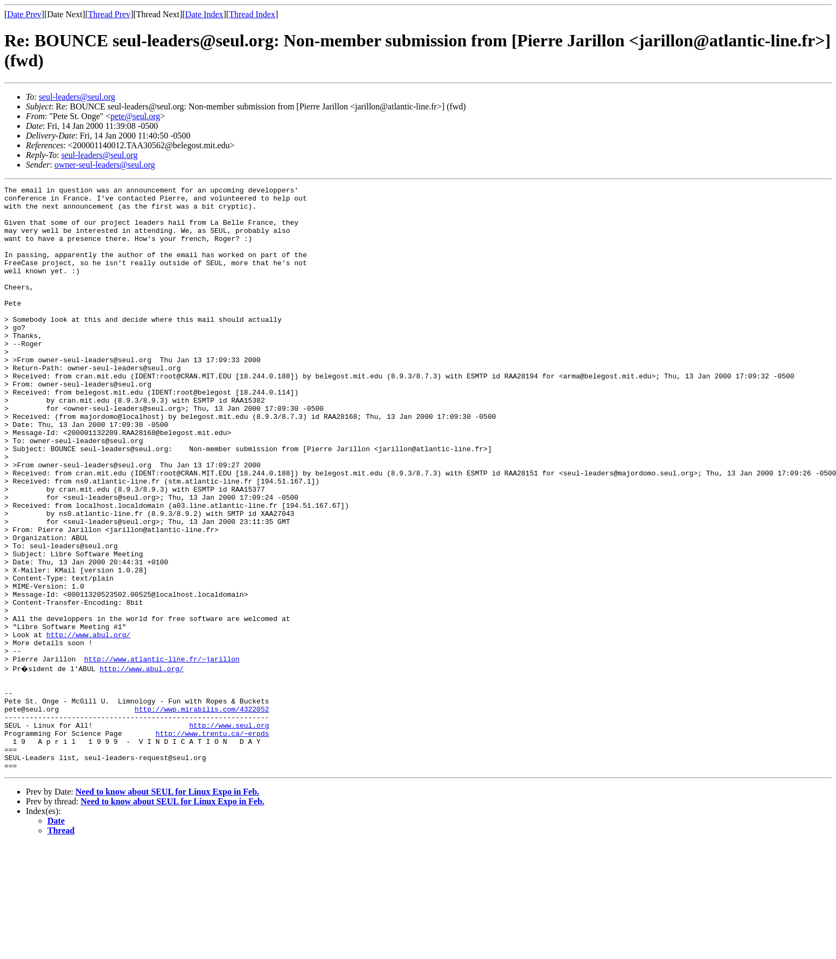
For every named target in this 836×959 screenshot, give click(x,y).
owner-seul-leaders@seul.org (104, 164)
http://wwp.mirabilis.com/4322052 (202, 812)
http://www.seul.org (229, 832)
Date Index (204, 14)
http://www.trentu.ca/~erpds (212, 841)
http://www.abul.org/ (88, 725)
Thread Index (252, 14)
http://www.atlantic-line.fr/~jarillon (162, 754)
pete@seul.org (135, 116)
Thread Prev (109, 14)
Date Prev (24, 14)
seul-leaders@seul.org (77, 96)
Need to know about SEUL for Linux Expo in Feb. (167, 906)
